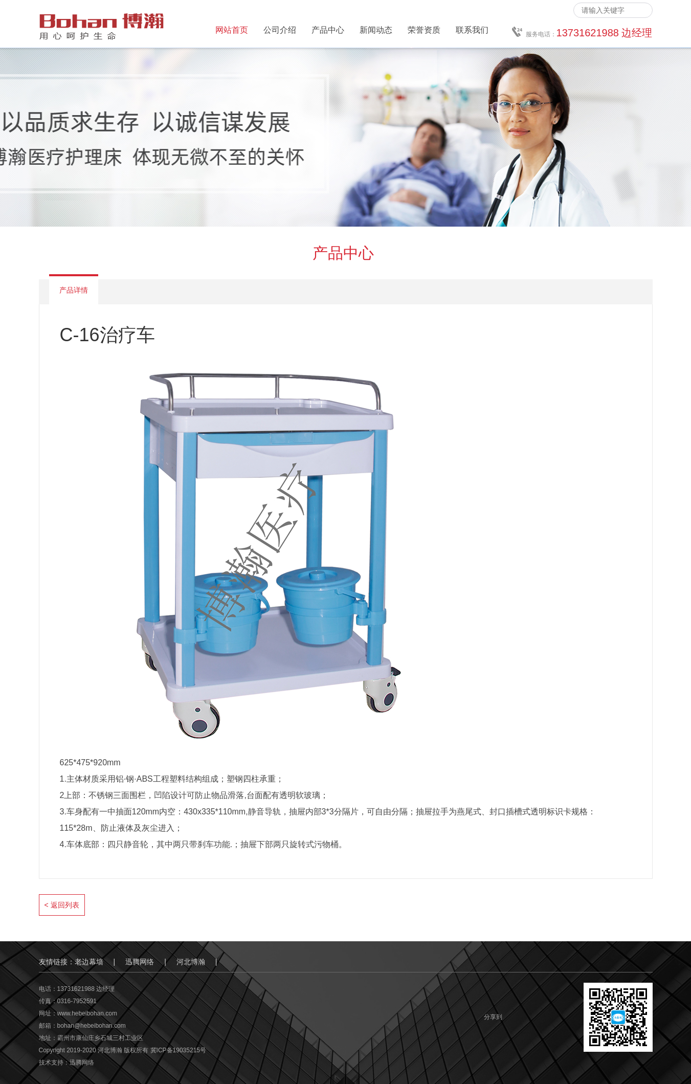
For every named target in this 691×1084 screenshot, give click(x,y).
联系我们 (472, 30)
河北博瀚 (190, 962)
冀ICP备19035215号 (178, 1050)
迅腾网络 (139, 962)
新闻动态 (376, 30)
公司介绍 (279, 30)
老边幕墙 (89, 962)
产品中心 (327, 30)
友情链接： (57, 962)
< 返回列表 (61, 905)
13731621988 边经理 (86, 988)
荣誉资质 (424, 30)
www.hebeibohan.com (87, 1013)
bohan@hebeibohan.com (91, 1025)
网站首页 (231, 30)
